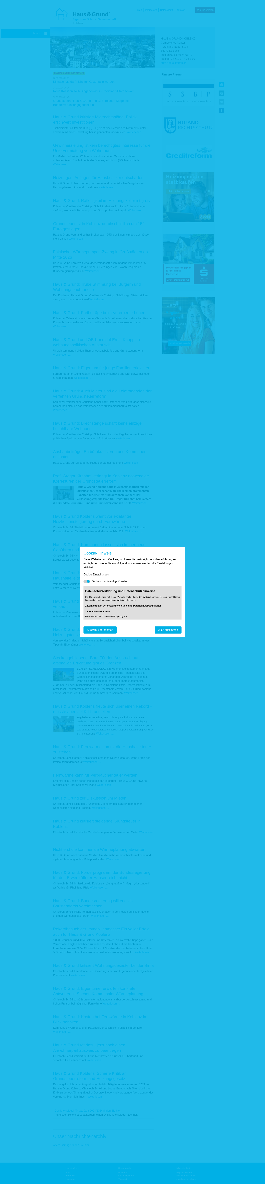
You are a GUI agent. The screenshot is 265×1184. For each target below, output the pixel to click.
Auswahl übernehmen (100, 629)
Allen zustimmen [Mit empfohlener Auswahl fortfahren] (168, 629)
